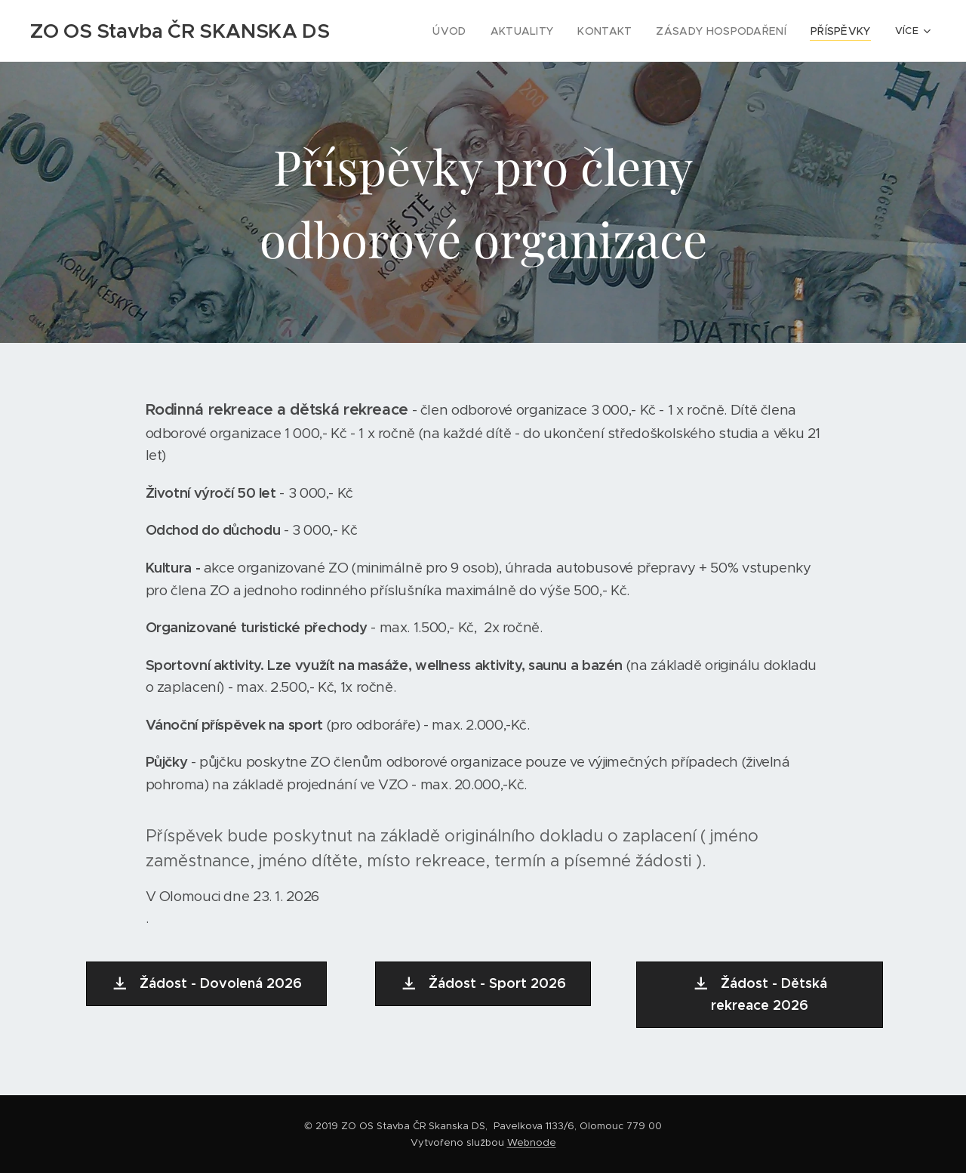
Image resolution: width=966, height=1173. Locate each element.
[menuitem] (475, 31)
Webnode (531, 1142)
